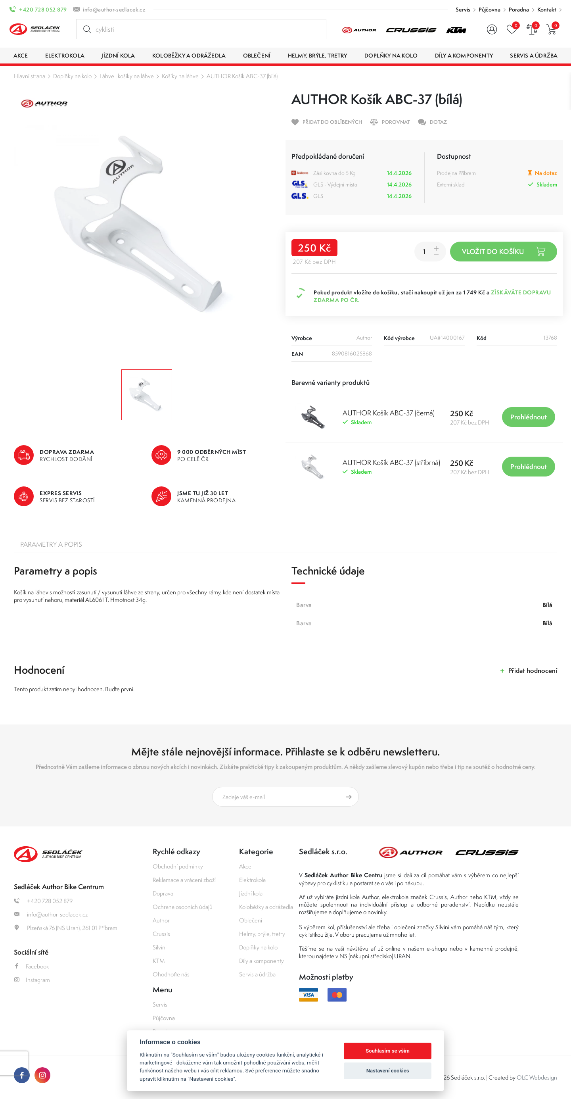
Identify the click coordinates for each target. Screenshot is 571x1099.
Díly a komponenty (261, 961)
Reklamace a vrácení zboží (184, 880)
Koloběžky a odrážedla (266, 907)
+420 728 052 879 (43, 9)
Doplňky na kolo (72, 76)
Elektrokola (252, 880)
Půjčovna (489, 9)
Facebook (31, 966)
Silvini (160, 947)
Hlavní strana (29, 76)
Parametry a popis (51, 544)
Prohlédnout (528, 416)
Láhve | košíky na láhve (127, 76)
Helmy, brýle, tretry (262, 934)
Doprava (163, 893)
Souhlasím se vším (388, 1051)
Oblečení (250, 920)
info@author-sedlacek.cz (114, 9)
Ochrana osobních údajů (183, 907)
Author (161, 920)
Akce (245, 866)
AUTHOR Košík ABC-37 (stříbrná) (391, 462)
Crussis (161, 934)
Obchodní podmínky (178, 866)
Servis (463, 9)
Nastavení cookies (387, 1071)
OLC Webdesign (537, 1077)
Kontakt (546, 9)
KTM (159, 961)
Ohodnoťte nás (171, 974)
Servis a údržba (257, 974)
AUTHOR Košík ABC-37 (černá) (389, 412)
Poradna (519, 9)
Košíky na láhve (180, 76)
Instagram (32, 980)
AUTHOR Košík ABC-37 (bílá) (242, 76)
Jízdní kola (251, 893)
